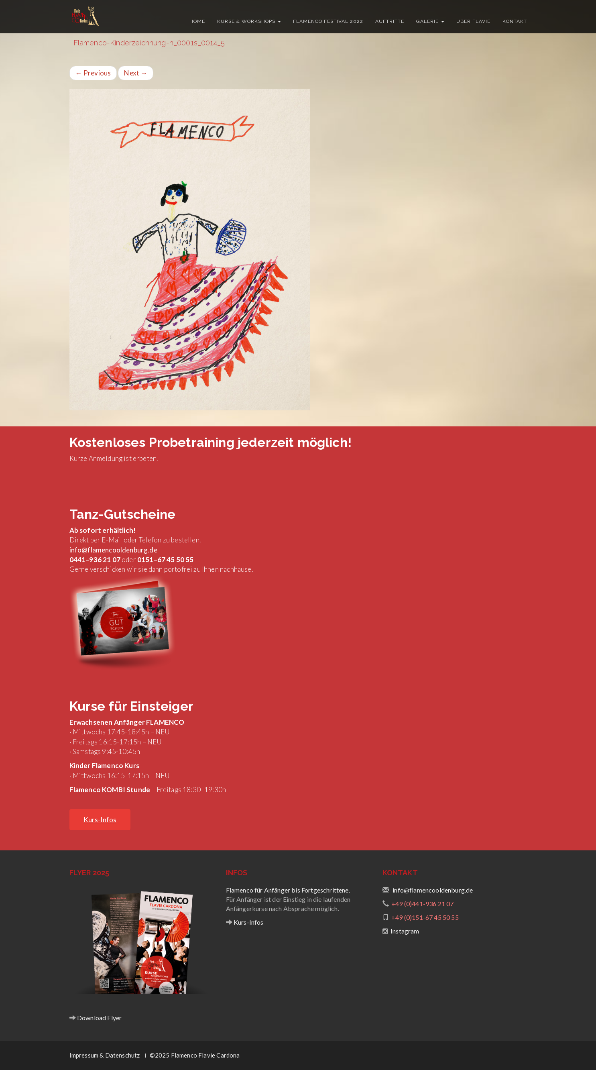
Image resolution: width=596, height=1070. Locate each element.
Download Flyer (99, 1017)
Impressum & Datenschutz (104, 1055)
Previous (93, 73)
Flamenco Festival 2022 (328, 21)
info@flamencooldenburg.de (113, 550)
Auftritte (389, 21)
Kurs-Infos (248, 922)
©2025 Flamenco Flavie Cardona (195, 1055)
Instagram (405, 931)
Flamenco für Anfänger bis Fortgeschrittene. (288, 890)
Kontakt (514, 21)
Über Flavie (473, 21)
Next (135, 73)
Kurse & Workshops (249, 21)
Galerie (430, 21)
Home (197, 21)
